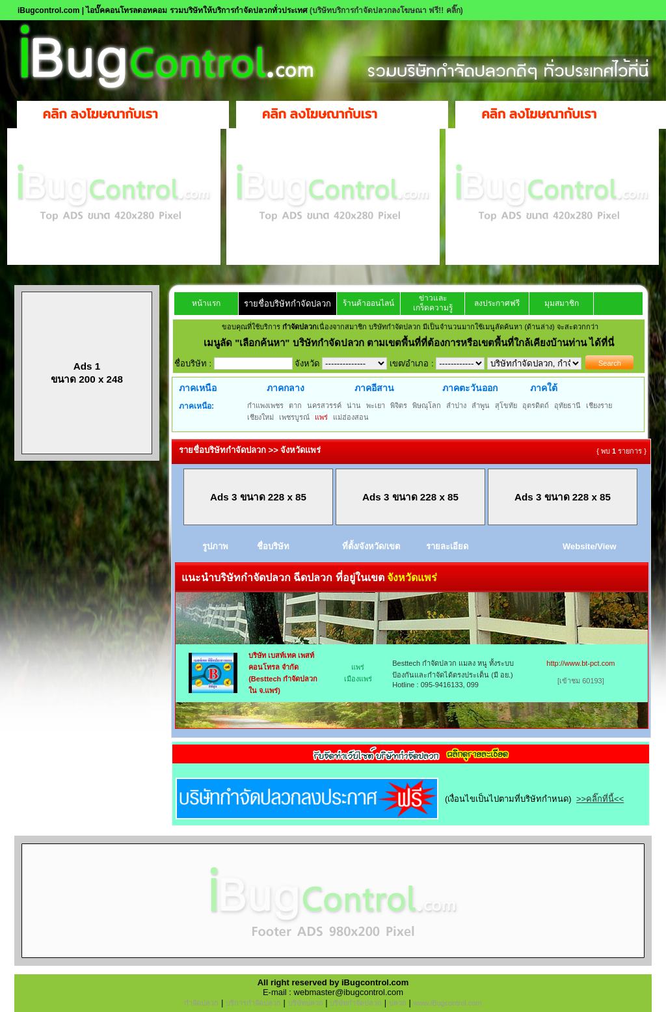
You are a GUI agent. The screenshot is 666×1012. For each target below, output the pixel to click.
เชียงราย (599, 405)
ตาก (295, 405)
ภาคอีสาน (374, 388)
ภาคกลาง (285, 388)
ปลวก (397, 1003)
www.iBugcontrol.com (447, 1003)
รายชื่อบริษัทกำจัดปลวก (287, 303)
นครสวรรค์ (324, 405)
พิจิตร (398, 405)
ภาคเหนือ (198, 388)
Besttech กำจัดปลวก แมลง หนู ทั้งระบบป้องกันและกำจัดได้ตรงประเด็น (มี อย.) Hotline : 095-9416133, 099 (453, 674)
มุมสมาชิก (561, 303)
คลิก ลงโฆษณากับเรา (100, 114)
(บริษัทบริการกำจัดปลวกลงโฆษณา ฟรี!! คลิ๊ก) (386, 10)
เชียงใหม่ (260, 417)
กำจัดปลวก (201, 1003)
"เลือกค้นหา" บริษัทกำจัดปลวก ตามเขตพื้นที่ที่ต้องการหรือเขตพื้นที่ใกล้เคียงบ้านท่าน (412, 342)
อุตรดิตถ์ (535, 405)
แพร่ (321, 417)
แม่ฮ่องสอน (351, 417)
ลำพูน (481, 405)
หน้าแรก (206, 303)
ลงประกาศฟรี (497, 303)
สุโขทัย (506, 405)
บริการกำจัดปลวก (253, 1003)
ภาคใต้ (543, 388)
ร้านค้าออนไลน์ (368, 303)
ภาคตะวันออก (470, 388)
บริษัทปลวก (305, 1003)
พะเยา (375, 405)
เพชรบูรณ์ (294, 417)
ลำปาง (456, 405)
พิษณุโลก (426, 405)
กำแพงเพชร (265, 405)
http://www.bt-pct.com (580, 663)
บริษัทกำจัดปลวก (356, 1003)
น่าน (354, 405)
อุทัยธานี (567, 405)
